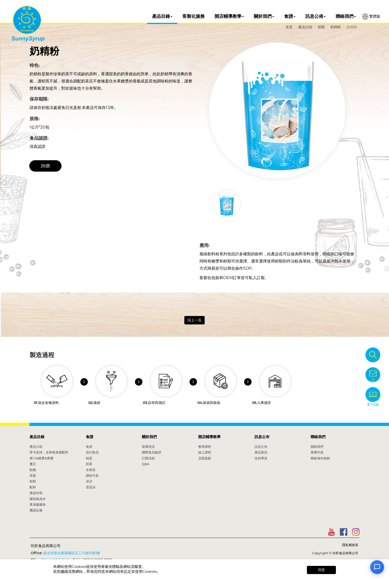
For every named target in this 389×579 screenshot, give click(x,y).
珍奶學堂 (261, 458)
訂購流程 (148, 458)
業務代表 (317, 452)
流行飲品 (92, 452)
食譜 (289, 16)
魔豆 (33, 464)
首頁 (289, 27)
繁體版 (371, 17)
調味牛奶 (92, 475)
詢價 (45, 166)
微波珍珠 (36, 493)
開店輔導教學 (229, 16)
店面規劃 (204, 458)
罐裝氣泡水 (38, 499)
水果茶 (91, 470)
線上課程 (204, 452)
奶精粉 (335, 27)
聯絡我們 (346, 16)
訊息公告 (261, 446)
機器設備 (36, 510)
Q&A (145, 464)
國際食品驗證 (151, 452)
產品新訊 (261, 452)
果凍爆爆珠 (38, 504)
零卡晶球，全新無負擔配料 (49, 452)
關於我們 (264, 16)
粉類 (321, 27)
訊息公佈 (315, 16)
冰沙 (89, 481)
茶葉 (33, 475)
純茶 (89, 458)
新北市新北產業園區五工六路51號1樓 (71, 553)
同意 (321, 570)
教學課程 (204, 446)
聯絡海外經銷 (320, 458)
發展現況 (148, 446)
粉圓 (33, 470)
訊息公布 (262, 436)
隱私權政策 (350, 545)
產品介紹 (305, 27)
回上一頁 (194, 320)
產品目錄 (162, 16)
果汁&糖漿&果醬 (41, 458)
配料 (33, 487)
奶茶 (89, 464)
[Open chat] (377, 567)
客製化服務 (193, 16)
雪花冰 (91, 487)
